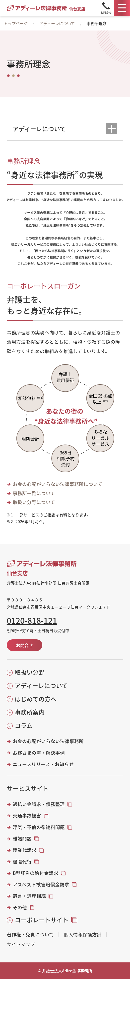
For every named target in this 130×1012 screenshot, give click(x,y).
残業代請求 (24, 850)
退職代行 (22, 861)
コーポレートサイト (41, 920)
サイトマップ (21, 944)
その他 (20, 907)
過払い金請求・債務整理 (39, 804)
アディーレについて (57, 23)
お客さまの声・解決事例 (39, 752)
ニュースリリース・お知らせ (43, 764)
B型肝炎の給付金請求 (35, 873)
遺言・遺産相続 (29, 896)
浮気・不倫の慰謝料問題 (39, 827)
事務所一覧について (34, 493)
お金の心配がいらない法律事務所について (57, 484)
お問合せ (24, 645)
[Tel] (106, 8)
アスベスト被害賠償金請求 (41, 884)
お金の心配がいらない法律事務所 (48, 741)
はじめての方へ (36, 699)
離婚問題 (22, 838)
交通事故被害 (27, 815)
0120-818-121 (32, 620)
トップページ (16, 23)
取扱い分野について (34, 502)
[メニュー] (122, 8)
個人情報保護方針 (83, 934)
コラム (23, 725)
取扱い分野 (30, 672)
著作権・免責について (30, 934)
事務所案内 (30, 712)
